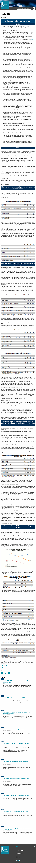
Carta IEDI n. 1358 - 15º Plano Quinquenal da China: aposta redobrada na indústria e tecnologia (16, 681)
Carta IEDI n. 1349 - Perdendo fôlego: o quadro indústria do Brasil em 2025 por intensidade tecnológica (17, 828)
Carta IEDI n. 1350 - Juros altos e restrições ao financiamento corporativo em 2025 (17, 811)
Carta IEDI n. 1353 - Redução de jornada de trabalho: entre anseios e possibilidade (15, 762)
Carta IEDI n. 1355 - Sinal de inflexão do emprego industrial (13, 729)
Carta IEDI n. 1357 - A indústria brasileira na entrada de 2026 (14, 698)
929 (32, 39)
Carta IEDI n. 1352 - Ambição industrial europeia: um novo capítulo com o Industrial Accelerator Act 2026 (16, 779)
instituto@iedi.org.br (19, 853)
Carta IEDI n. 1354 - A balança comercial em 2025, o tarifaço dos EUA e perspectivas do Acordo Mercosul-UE (16, 744)
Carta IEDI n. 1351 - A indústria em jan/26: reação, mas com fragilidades (16, 795)
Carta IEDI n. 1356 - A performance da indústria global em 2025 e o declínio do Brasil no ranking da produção (17, 712)
